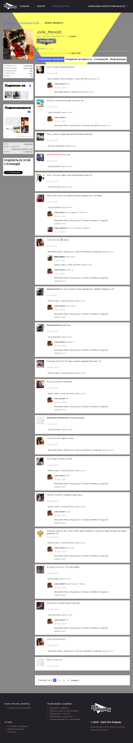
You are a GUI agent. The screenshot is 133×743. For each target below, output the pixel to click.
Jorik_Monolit (81, 79)
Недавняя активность (78, 59)
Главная (24, 6)
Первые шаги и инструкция (64, 711)
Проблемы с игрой (60, 714)
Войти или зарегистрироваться (106, 6)
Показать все (25, 136)
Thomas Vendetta (90, 125)
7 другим (104, 628)
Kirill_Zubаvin (53, 79)
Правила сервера (59, 708)
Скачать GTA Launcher (19, 708)
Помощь (11, 732)
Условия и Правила (17, 726)
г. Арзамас (28, 152)
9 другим (104, 350)
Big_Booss (77, 92)
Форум (41, 6)
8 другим (97, 252)
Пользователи (61, 6)
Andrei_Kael (59, 265)
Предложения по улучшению (65, 719)
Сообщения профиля (50, 59)
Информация (118, 59)
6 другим (104, 278)
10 (29, 112)
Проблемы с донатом (61, 716)
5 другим (104, 220)
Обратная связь (15, 729)
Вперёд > (75, 680)
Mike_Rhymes (66, 79)
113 (32, 76)
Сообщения (101, 59)
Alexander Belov (62, 92)
